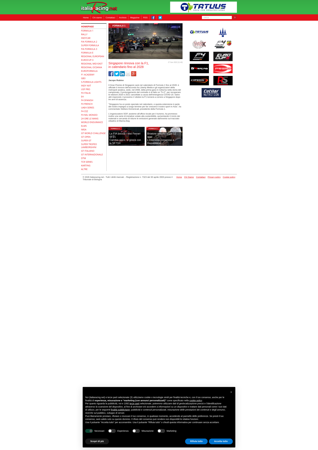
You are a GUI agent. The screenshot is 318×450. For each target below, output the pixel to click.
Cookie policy (229, 177)
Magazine (134, 17)
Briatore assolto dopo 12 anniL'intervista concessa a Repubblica (161, 138)
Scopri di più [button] (97, 441)
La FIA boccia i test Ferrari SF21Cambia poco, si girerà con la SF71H (125, 138)
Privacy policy (214, 177)
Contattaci (110, 17)
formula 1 (118, 25)
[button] (231, 392)
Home (86, 17)
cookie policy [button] (195, 400)
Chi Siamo (189, 177)
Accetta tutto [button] (221, 441)
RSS (145, 17)
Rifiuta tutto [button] (196, 441)
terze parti (134, 403)
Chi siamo (97, 17)
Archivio (122, 17)
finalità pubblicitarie (120, 409)
